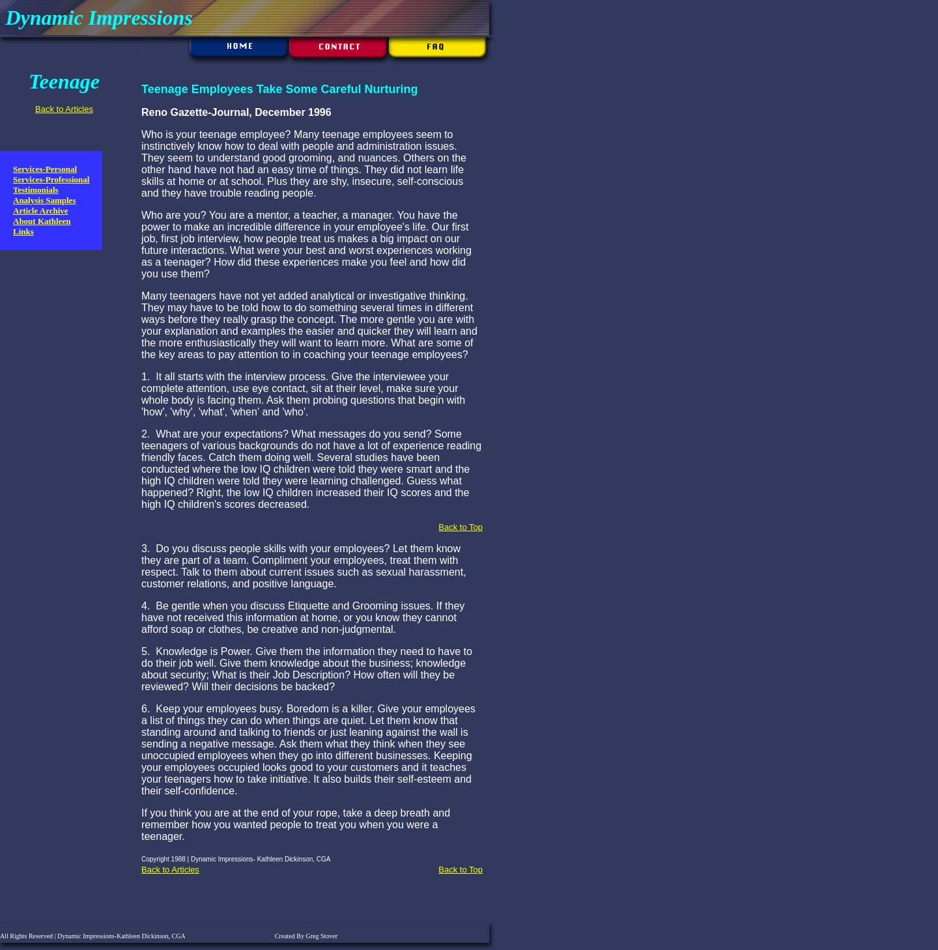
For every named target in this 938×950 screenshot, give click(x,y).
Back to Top (460, 527)
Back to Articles (64, 109)
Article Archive (40, 211)
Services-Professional (51, 179)
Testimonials (36, 190)
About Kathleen (41, 221)
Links (23, 231)
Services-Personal (45, 169)
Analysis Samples (44, 200)
